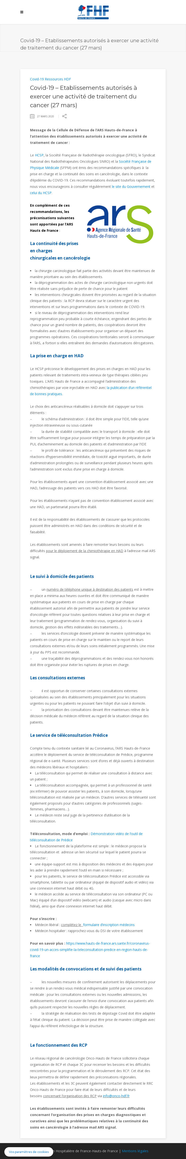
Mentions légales (135, 1151)
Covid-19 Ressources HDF (50, 79)
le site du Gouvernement (131, 186)
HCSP (39, 155)
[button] (28, 1152)
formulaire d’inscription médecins (109, 924)
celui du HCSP (41, 192)
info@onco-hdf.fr (116, 1096)
